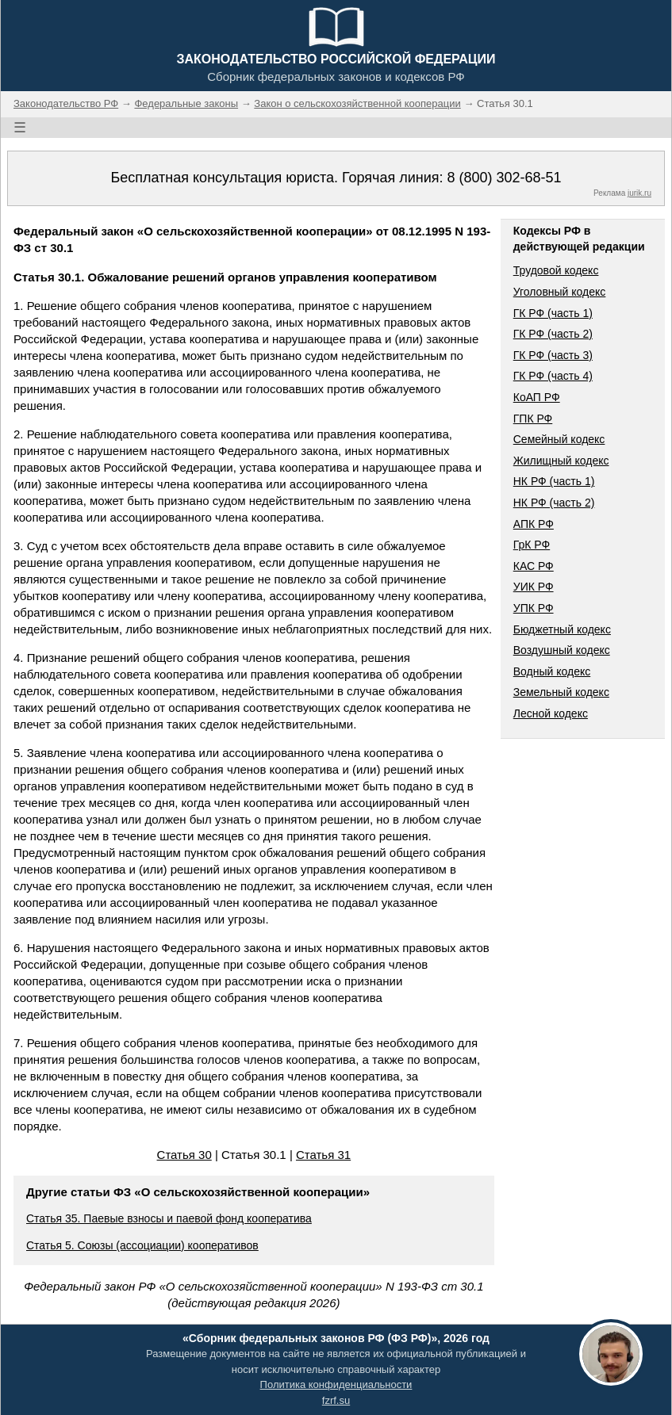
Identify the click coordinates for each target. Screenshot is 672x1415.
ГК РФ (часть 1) (553, 313)
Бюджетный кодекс (562, 629)
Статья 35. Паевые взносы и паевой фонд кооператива (169, 1218)
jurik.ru (639, 193)
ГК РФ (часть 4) (553, 375)
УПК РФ (533, 608)
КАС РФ (533, 566)
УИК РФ (533, 586)
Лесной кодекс (550, 713)
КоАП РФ (536, 397)
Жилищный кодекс (561, 460)
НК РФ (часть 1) (554, 481)
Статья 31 (323, 1154)
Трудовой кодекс (556, 270)
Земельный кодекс (561, 692)
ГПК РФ (533, 418)
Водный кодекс (552, 671)
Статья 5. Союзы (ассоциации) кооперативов (142, 1245)
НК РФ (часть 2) (554, 502)
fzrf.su (336, 1400)
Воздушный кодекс (561, 650)
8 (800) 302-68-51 (504, 177)
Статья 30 (184, 1154)
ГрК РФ (531, 544)
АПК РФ (533, 524)
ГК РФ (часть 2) (553, 333)
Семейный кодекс (559, 439)
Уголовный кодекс (559, 291)
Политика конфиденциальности (336, 1384)
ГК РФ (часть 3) (553, 355)
